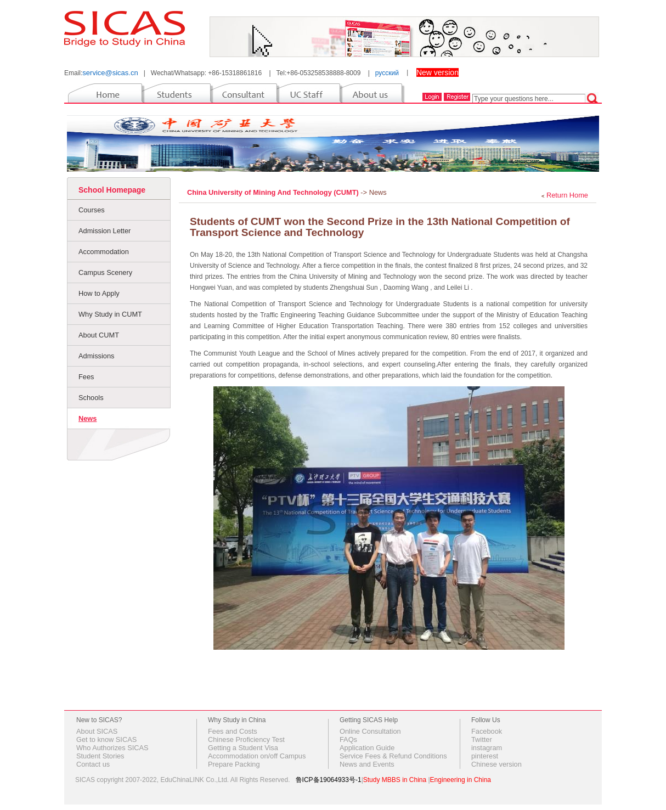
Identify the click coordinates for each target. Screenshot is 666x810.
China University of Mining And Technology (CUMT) (273, 192)
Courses (91, 210)
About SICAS (96, 731)
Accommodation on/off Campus (257, 756)
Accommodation (103, 252)
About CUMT (98, 335)
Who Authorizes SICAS (112, 748)
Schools (91, 397)
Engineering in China (460, 780)
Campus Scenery (105, 272)
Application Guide (367, 748)
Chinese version (496, 764)
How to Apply (99, 293)
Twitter (481, 739)
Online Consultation (370, 731)
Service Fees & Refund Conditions (393, 756)
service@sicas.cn (110, 73)
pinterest (484, 756)
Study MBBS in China (394, 780)
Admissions (96, 356)
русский (387, 73)
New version (437, 72)
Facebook (486, 731)
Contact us (93, 764)
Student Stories (100, 756)
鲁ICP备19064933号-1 (329, 780)
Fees (86, 377)
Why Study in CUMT (110, 314)
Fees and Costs (232, 731)
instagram (486, 748)
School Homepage (111, 189)
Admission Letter (104, 231)
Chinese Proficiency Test (246, 739)
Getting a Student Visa (243, 748)
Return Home (567, 195)
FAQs (348, 739)
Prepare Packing (234, 764)
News (87, 418)
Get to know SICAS (106, 739)
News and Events (367, 764)
